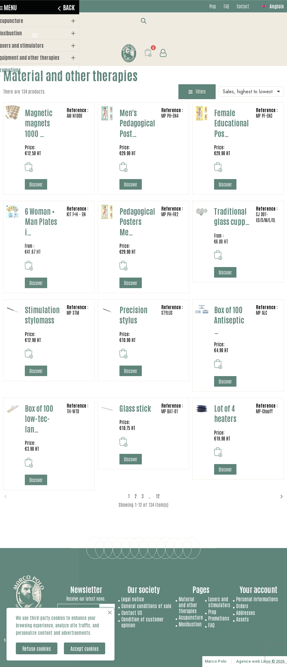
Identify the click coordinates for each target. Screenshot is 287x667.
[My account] (163, 53)
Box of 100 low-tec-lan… (39, 418)
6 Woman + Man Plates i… (41, 221)
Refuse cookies (36, 648)
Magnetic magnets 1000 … (38, 123)
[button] (143, 20)
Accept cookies (84, 648)
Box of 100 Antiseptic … (229, 320)
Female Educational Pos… (231, 123)
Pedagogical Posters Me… (137, 221)
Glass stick (135, 408)
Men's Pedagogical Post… (137, 123)
